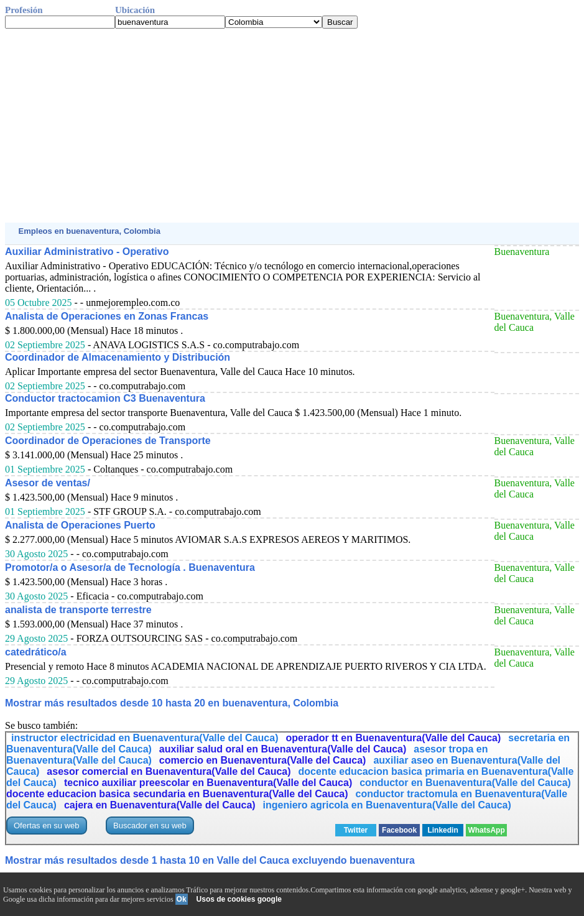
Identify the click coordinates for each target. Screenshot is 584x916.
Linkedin (442, 830)
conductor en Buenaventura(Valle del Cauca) (465, 782)
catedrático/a (36, 652)
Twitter (356, 830)
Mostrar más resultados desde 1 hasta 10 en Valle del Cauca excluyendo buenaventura (210, 860)
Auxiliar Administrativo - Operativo (87, 251)
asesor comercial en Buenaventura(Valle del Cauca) (168, 771)
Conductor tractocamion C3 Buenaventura (105, 398)
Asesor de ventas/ (47, 483)
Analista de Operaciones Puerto (80, 525)
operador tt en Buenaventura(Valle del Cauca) (393, 738)
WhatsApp (486, 830)
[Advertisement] (292, 126)
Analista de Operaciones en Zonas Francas (106, 316)
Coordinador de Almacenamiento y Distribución (117, 357)
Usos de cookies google (239, 899)
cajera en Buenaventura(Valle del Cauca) (160, 805)
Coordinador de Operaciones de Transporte (108, 440)
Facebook (399, 830)
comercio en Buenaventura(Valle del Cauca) (262, 760)
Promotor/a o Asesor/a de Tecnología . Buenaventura (130, 567)
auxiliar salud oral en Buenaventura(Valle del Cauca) (282, 749)
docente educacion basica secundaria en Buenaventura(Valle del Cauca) (177, 794)
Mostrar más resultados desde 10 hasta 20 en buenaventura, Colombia (171, 703)
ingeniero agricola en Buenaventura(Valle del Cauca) (387, 805)
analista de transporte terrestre (78, 609)
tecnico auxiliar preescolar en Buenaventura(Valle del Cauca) (208, 782)
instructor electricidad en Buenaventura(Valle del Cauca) (144, 738)
